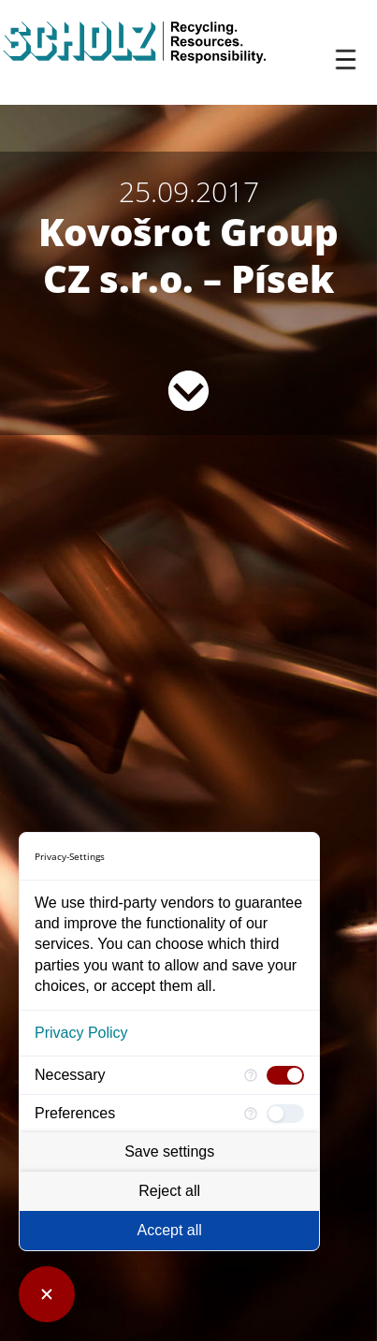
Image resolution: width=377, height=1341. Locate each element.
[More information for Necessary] (250, 1075)
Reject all (169, 1191)
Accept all (170, 1230)
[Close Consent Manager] (47, 1294)
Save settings (169, 1151)
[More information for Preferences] (250, 1113)
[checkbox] (285, 1075)
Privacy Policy (81, 1033)
